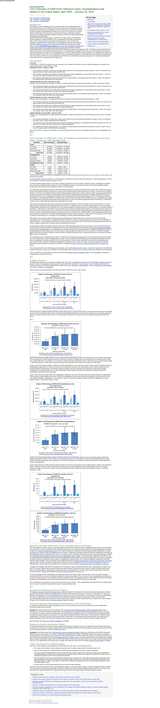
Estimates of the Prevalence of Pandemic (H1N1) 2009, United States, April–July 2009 (56, 677)
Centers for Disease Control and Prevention (47, 703)
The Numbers (91, 21)
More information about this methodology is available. (94, 564)
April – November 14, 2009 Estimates (40, 19)
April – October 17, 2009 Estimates (39, 21)
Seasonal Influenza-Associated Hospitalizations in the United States (97, 38)
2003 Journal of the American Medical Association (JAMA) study (69, 632)
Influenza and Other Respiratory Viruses (68, 637)
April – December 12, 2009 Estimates (40, 18)
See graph (99, 193)
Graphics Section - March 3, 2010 (98, 30)
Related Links (91, 46)
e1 (60, 57)
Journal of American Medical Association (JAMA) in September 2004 (82, 610)
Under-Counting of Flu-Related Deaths (98, 44)
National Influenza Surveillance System (78, 252)
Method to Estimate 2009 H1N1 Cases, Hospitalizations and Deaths (98, 33)
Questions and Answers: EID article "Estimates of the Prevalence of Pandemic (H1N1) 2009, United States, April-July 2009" (66, 679)
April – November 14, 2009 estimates (101, 265)
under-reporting (80, 237)
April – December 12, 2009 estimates (78, 265)
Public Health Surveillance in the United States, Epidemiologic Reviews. (52, 695)
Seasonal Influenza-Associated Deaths (98, 41)
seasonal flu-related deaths (96, 640)
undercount (45, 44)
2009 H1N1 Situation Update (65, 571)
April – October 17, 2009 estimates (43, 267)
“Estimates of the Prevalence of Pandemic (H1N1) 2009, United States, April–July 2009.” (57, 555)
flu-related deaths (44, 229)
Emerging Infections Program (59, 600)
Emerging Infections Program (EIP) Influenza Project (46, 592)
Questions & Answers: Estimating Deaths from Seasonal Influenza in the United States (56, 685)
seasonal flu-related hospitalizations (101, 227)
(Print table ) (33, 63)
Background (91, 19)
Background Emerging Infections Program (99, 36)
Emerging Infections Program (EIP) (47, 551)
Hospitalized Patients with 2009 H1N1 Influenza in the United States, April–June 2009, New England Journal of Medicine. (65, 690)
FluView (44, 571)
